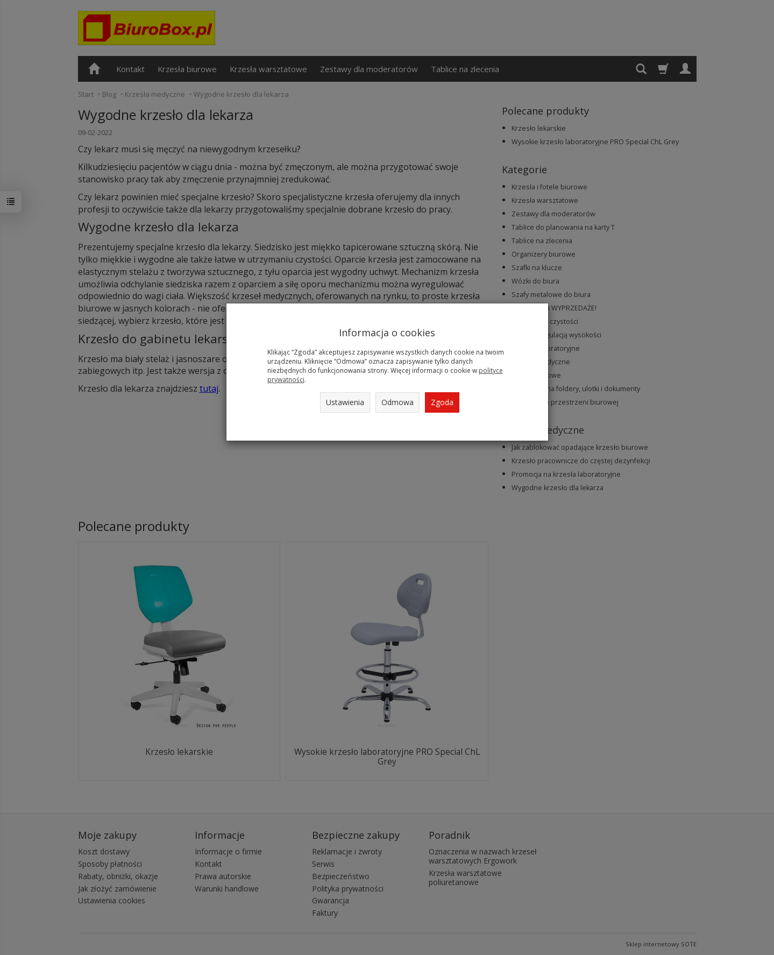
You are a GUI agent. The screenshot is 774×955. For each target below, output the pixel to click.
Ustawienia (345, 402)
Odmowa (397, 402)
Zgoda (442, 402)
